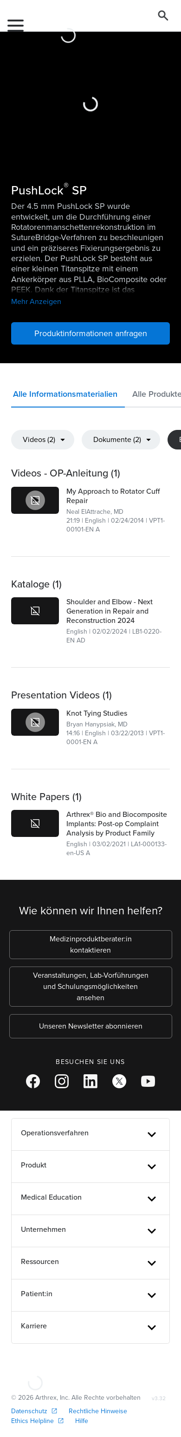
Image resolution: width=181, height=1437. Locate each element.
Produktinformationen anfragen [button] (90, 333)
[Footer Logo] (35, 1374)
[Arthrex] (64, 23)
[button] (68, 396)
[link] (35, 500)
